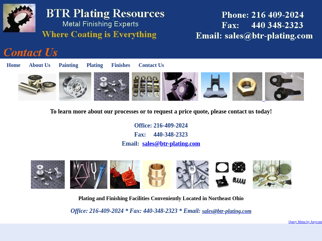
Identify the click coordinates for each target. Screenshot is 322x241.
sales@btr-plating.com (171, 143)
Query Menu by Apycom (305, 222)
